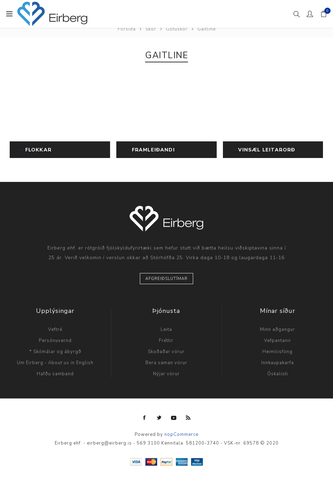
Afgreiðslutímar (166, 278)
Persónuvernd (55, 340)
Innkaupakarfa (277, 363)
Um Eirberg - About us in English (55, 363)
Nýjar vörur (166, 374)
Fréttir (166, 340)
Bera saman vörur (166, 363)
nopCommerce (181, 434)
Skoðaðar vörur (166, 352)
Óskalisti (277, 374)
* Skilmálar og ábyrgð (55, 352)
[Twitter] (159, 417)
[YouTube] (173, 417)
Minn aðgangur (277, 329)
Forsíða (127, 29)
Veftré (55, 329)
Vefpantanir (277, 340)
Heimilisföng (277, 352)
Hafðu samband (55, 374)
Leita (166, 329)
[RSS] (188, 417)
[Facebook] (144, 417)
